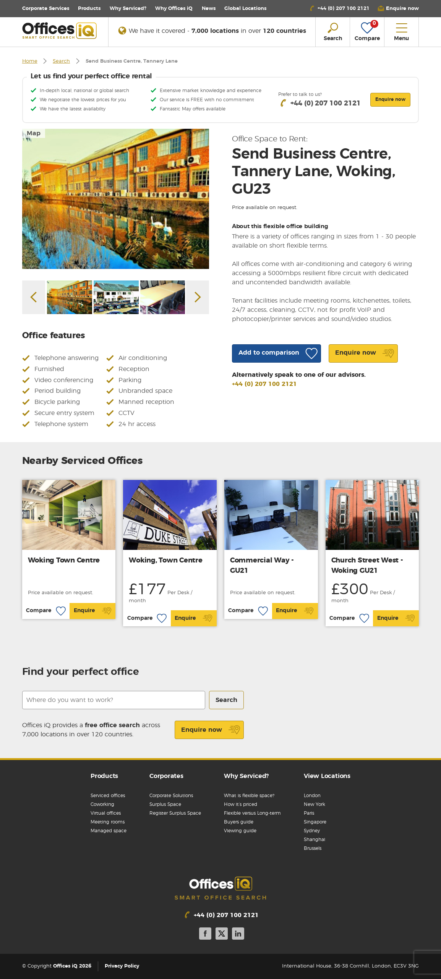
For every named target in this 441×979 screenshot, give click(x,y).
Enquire (93, 611)
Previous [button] (33, 297)
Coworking (102, 804)
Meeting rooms (108, 822)
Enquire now (210, 730)
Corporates (166, 776)
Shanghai (314, 839)
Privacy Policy (122, 966)
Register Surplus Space (175, 813)
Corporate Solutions (171, 795)
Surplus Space (165, 804)
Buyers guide (238, 822)
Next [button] (197, 297)
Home (29, 61)
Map (34, 133)
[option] (115, 199)
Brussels (312, 848)
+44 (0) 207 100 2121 (264, 384)
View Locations (327, 776)
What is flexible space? (249, 795)
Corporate (45, 8)
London (312, 795)
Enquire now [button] (390, 99)
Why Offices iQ (174, 8)
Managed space (108, 830)
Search (61, 61)
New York (314, 804)
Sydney (312, 830)
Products (89, 8)
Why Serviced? (128, 8)
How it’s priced (240, 804)
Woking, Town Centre (165, 560)
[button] (398, 8)
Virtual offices (106, 813)
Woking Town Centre (64, 560)
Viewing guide (240, 830)
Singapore (315, 822)
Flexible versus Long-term (252, 813)
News (209, 8)
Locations (245, 8)
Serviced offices (108, 795)
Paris (309, 813)
